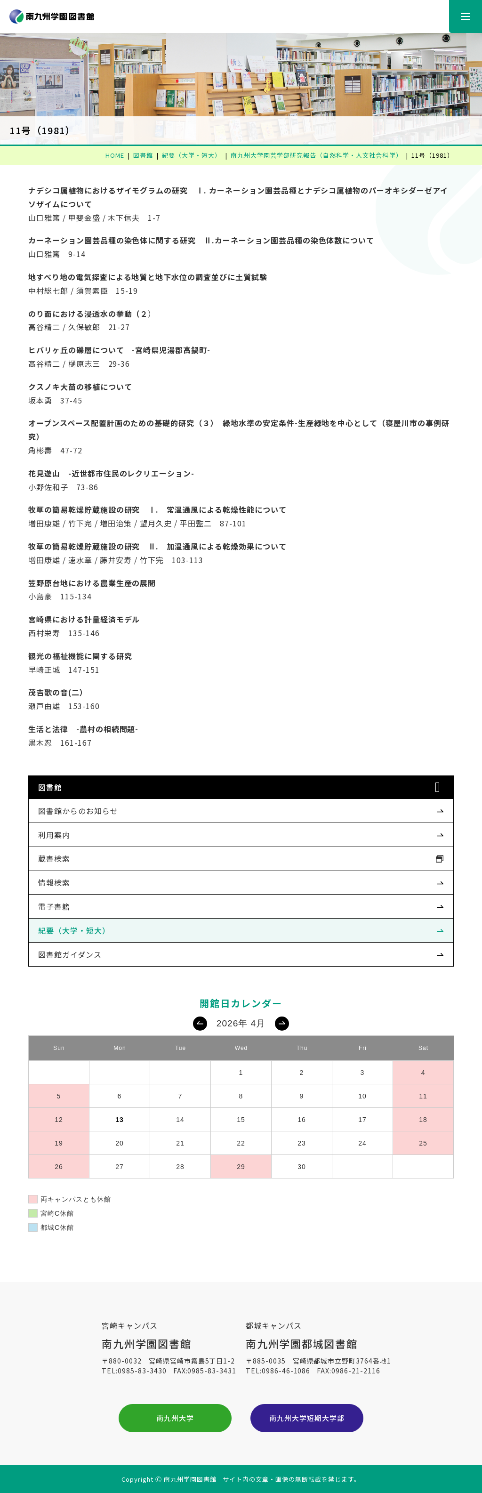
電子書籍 (54, 906)
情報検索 (54, 882)
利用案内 (54, 834)
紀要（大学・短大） (74, 930)
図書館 (50, 787)
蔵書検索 (54, 858)
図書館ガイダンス (70, 954)
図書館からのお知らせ (78, 810)
